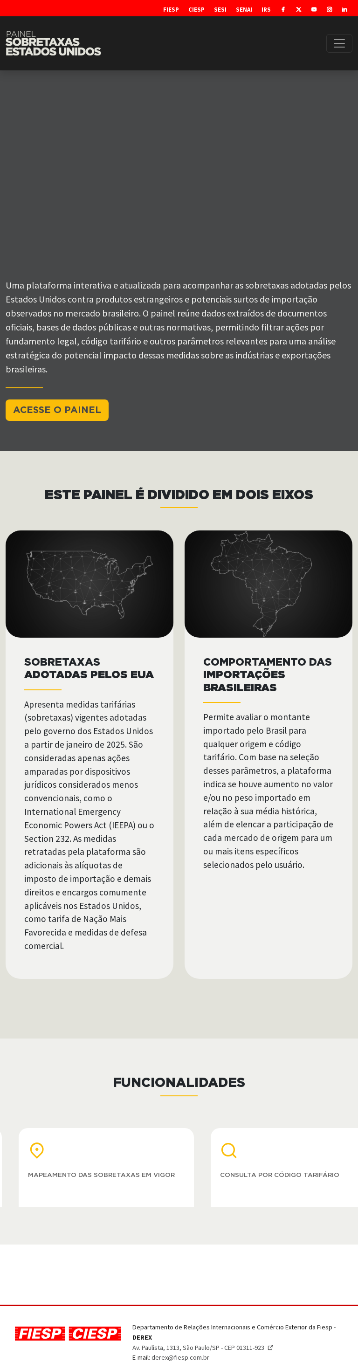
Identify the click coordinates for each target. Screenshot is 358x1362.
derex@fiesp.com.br (180, 1357)
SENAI (244, 10)
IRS (266, 10)
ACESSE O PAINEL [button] (57, 410)
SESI (220, 10)
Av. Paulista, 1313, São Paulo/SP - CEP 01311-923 (203, 1347)
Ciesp (196, 10)
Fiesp (171, 10)
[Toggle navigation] (339, 43)
